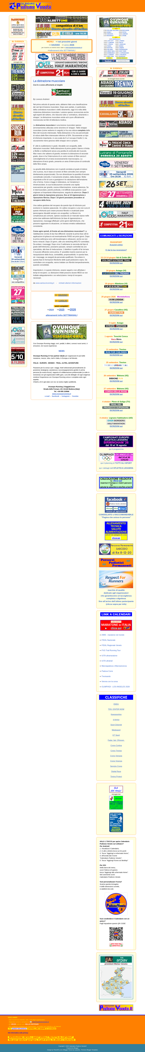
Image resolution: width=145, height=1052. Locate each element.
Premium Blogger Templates (89, 1050)
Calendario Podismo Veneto (77, 1046)
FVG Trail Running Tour (111, 650)
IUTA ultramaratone (109, 656)
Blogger (76, 1048)
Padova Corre (107, 671)
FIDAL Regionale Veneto (112, 645)
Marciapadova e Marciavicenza (114, 666)
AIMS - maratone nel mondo (113, 635)
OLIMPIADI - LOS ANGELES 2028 (116, 687)
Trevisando (106, 676)
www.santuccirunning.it (45, 283)
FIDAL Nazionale (108, 640)
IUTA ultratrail (107, 661)
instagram (66, 396)
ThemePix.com (57, 1050)
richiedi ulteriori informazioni (70, 283)
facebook (55, 396)
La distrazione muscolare (49, 81)
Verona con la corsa (110, 681)
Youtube (75, 396)
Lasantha (77, 1050)
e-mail (47, 396)
